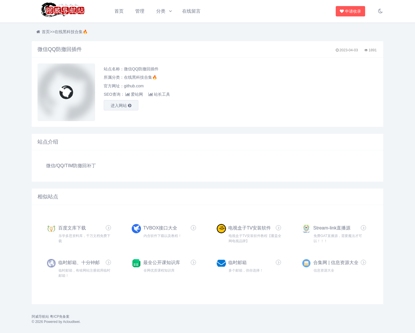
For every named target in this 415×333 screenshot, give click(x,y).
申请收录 (350, 11)
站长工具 (159, 94)
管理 (139, 11)
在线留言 (191, 11)
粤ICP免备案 (59, 317)
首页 (119, 11)
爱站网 (134, 94)
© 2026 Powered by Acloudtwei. (56, 322)
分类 (160, 11)
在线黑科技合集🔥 (71, 31)
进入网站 (121, 105)
